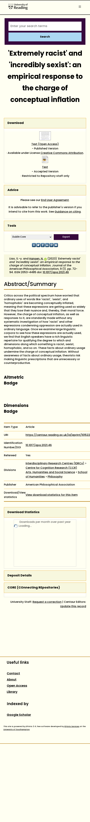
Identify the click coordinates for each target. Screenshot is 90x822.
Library (12, 692)
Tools (11, 226)
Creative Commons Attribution (62, 153)
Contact (13, 673)
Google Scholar (19, 715)
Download (15, 123)
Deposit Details (19, 575)
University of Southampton (16, 729)
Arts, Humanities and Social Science (50, 472)
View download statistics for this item (52, 495)
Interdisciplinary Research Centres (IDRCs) (55, 463)
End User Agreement (55, 200)
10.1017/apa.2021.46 (56, 272)
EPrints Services (71, 726)
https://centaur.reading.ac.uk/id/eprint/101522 (58, 435)
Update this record (73, 606)
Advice (12, 190)
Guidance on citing (68, 212)
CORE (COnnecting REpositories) (33, 587)
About (11, 679)
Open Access (17, 686)
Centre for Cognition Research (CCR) (51, 468)
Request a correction (47, 602)
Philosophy (55, 477)
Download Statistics (23, 512)
